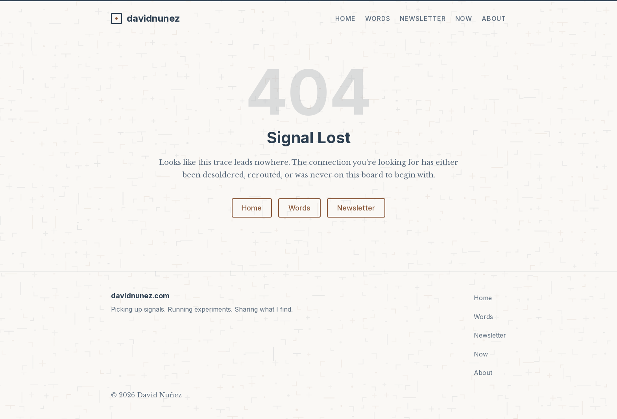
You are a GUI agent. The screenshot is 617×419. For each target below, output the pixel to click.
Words (377, 18)
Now (463, 18)
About (494, 18)
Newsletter (423, 18)
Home (345, 18)
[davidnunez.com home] (145, 18)
